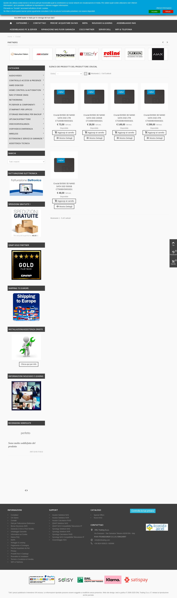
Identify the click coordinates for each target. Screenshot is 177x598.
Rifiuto (168, 12)
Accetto (154, 12)
